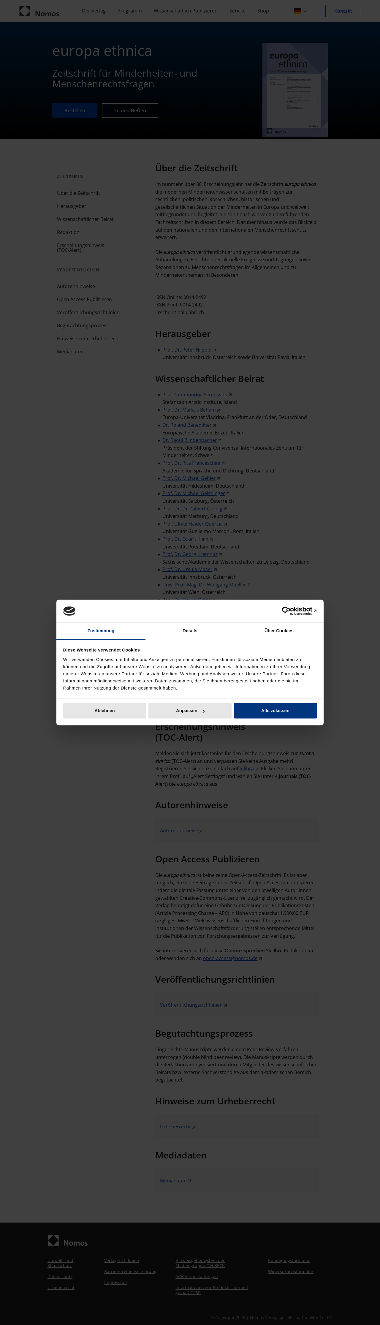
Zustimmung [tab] (101, 630)
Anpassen (190, 710)
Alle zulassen (275, 710)
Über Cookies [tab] (279, 630)
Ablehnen (104, 710)
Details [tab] (190, 630)
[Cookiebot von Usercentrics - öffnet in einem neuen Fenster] (291, 611)
